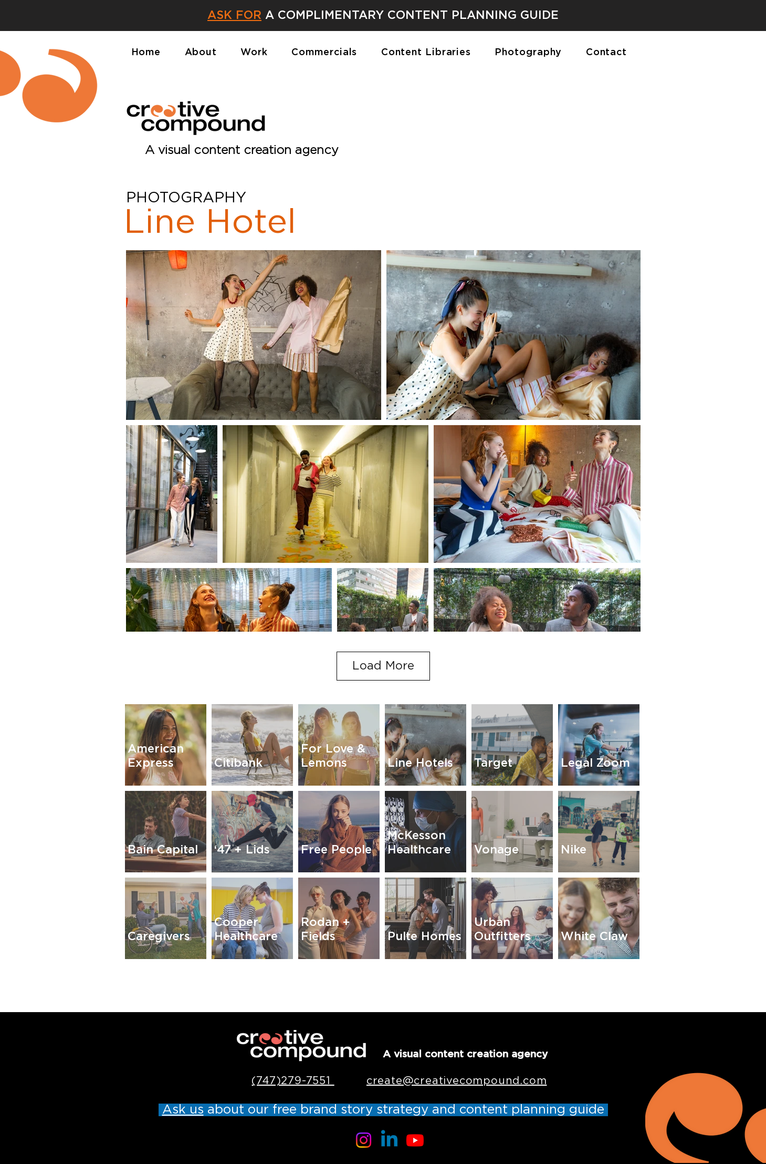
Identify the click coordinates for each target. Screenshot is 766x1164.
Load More (383, 666)
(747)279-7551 (292, 1081)
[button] (234, 15)
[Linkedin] (389, 1140)
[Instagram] (363, 1140)
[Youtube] (415, 1140)
